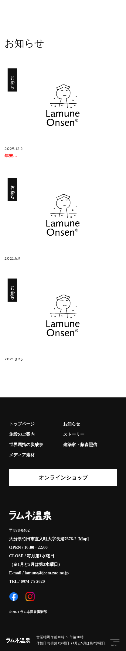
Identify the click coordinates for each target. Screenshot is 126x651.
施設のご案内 (22, 434)
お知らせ (71, 424)
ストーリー (73, 434)
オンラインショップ (63, 478)
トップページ (22, 424)
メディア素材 (22, 455)
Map (83, 539)
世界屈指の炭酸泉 (26, 444)
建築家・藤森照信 (80, 444)
